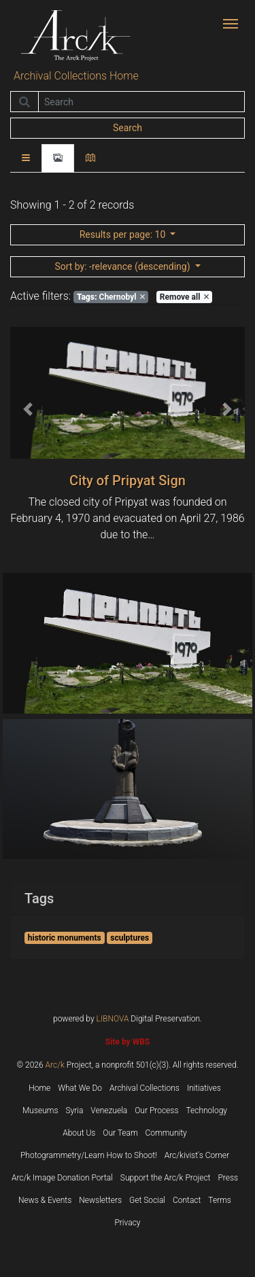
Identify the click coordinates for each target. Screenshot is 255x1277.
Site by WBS (127, 1042)
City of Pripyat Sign (127, 480)
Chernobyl (111, 297)
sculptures (129, 938)
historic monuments (64, 938)
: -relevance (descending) (123, 266)
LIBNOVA (113, 1019)
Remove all (184, 297)
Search (127, 127)
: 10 (124, 234)
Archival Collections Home (76, 75)
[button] (28, 409)
